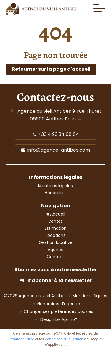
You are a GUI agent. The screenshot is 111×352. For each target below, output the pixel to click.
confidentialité (22, 339)
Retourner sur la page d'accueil (51, 69)
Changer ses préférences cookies (58, 311)
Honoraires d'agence (58, 304)
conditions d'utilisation (64, 339)
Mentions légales (90, 296)
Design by (58, 319)
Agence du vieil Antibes (44, 111)
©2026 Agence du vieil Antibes (35, 296)
